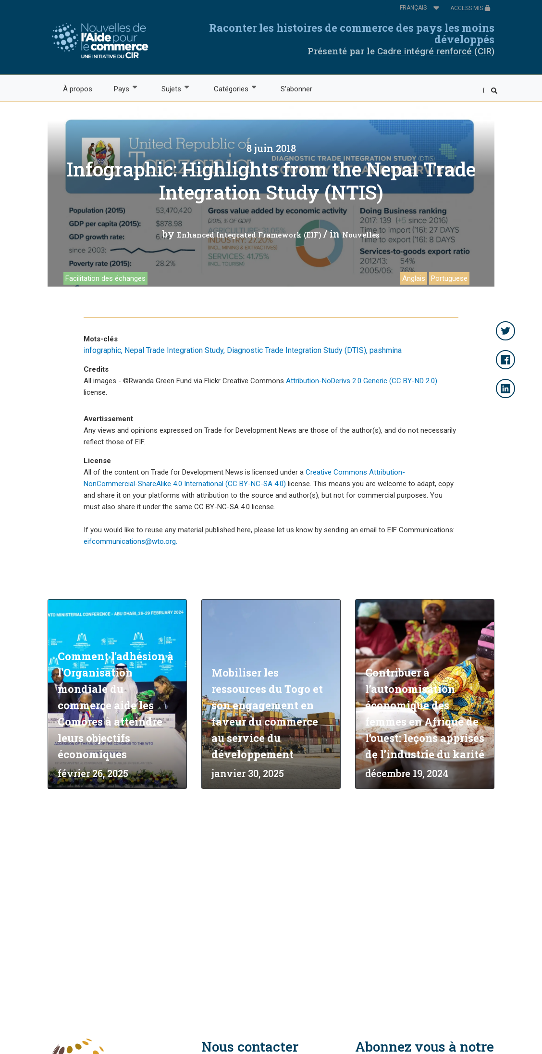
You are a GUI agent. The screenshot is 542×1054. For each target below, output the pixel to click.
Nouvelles (361, 234)
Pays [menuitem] (121, 88)
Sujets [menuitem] (171, 88)
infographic (102, 350)
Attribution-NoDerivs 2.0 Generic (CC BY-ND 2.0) (361, 380)
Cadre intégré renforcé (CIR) (435, 51)
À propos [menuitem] (77, 89)
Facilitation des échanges (105, 278)
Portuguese (449, 278)
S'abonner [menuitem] (296, 89)
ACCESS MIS (470, 8)
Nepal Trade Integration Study (173, 350)
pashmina (386, 350)
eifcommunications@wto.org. (130, 541)
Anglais (413, 278)
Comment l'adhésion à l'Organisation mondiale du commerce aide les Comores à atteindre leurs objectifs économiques (115, 705)
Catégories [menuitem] (230, 88)
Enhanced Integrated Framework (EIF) (249, 234)
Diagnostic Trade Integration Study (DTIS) (296, 350)
